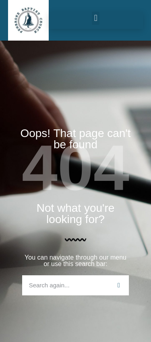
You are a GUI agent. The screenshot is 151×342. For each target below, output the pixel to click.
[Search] (119, 285)
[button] (95, 18)
